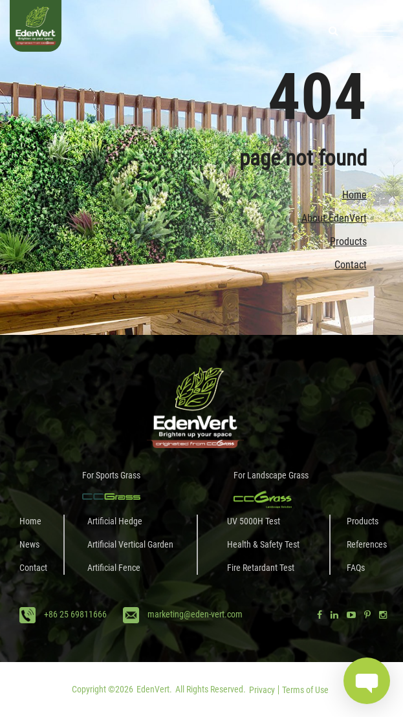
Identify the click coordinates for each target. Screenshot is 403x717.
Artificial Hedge (114, 521)
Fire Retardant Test (260, 567)
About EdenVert (334, 218)
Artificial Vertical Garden (130, 544)
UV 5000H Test (253, 521)
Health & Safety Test (263, 544)
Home (354, 195)
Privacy (262, 690)
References (367, 544)
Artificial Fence (113, 567)
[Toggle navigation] (373, 31)
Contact (350, 265)
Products (348, 241)
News (29, 544)
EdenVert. (154, 689)
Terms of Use (305, 690)
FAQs (356, 567)
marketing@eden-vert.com (195, 614)
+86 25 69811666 (75, 614)
